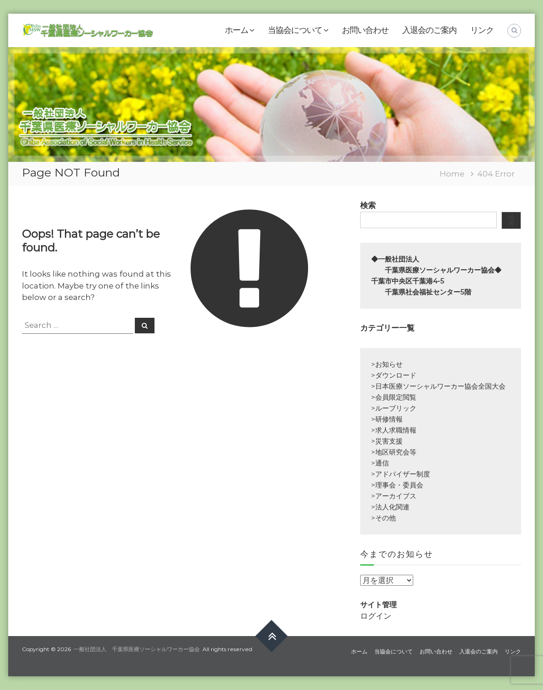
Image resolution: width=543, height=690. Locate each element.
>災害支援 (387, 441)
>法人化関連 (390, 507)
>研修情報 (387, 419)
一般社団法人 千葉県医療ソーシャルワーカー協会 (137, 649)
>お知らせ (387, 364)
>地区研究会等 (393, 452)
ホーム (236, 30)
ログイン (375, 615)
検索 (368, 205)
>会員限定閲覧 (393, 397)
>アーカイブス (393, 496)
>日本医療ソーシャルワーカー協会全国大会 (438, 386)
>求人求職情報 (393, 430)
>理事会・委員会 (397, 485)
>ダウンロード (393, 375)
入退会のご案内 (429, 30)
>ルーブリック (393, 408)
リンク (482, 30)
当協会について (295, 30)
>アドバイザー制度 (400, 474)
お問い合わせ (365, 30)
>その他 (383, 517)
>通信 (380, 463)
